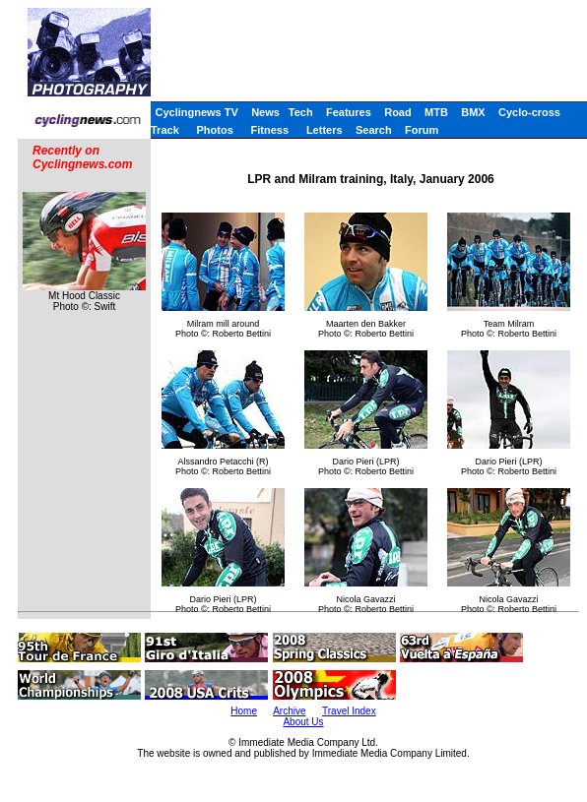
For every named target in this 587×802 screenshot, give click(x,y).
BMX (473, 112)
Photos (215, 130)
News (265, 112)
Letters (324, 130)
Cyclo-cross (529, 112)
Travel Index (349, 711)
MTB (436, 112)
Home (243, 711)
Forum (421, 130)
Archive (289, 711)
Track (165, 130)
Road (398, 112)
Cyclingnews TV (196, 112)
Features (348, 112)
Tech (301, 112)
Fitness (270, 130)
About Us (303, 721)
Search (374, 130)
